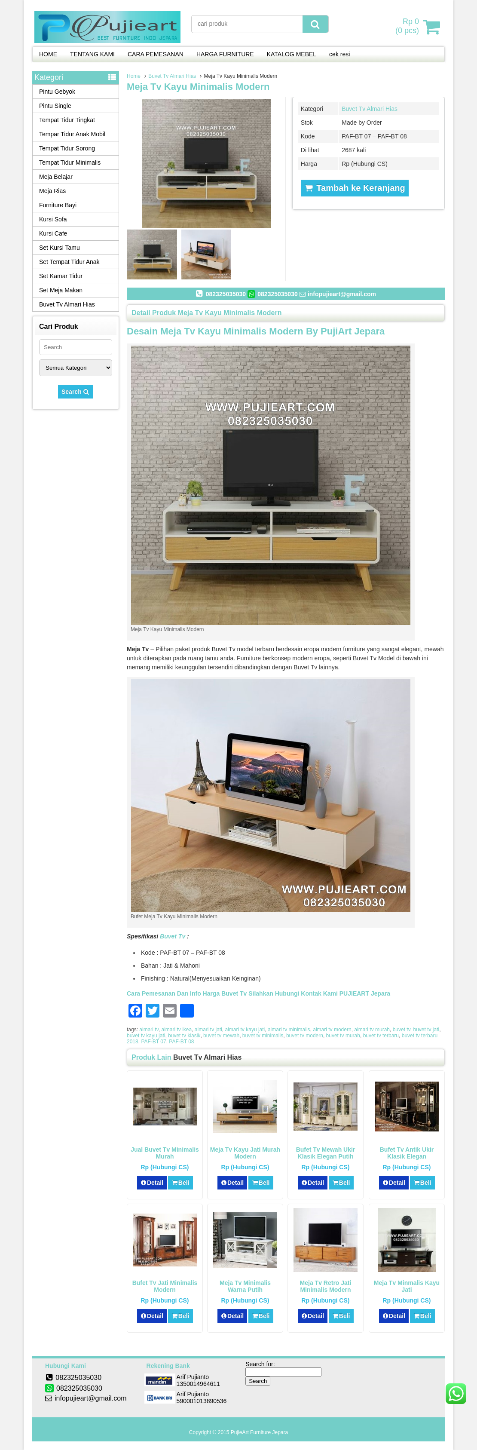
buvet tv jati (426, 1030)
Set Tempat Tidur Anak (69, 261)
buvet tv (401, 1030)
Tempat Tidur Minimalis (70, 162)
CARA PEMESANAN (155, 54)
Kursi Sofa (53, 219)
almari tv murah (372, 1030)
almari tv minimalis (289, 1030)
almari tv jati (208, 1030)
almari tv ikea (176, 1030)
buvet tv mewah (221, 1036)
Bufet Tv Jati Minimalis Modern (165, 1286)
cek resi (339, 54)
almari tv (148, 1030)
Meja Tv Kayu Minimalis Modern (198, 86)
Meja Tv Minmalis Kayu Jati (407, 1286)
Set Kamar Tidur (61, 276)
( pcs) (408, 26)
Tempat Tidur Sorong (67, 148)
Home (134, 76)
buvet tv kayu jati (146, 1036)
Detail (152, 1182)
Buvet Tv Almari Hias (172, 76)
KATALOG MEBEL (291, 54)
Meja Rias (52, 190)
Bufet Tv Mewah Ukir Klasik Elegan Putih (325, 1153)
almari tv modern (332, 1030)
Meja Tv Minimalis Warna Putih (245, 1286)
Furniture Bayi (57, 205)
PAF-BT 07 (153, 1042)
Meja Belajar (56, 176)
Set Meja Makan (61, 290)
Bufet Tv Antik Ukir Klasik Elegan (407, 1153)
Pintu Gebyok (57, 91)
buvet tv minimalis (262, 1036)
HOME (48, 54)
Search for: (260, 1364)
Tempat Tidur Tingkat (67, 119)
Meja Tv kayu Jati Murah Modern (245, 1153)
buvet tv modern (304, 1036)
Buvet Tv (172, 936)
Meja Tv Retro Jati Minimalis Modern (326, 1286)
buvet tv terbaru (381, 1036)
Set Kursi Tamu (59, 247)
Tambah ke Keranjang (355, 188)
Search (75, 391)
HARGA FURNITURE (225, 54)
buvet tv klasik (184, 1036)
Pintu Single (55, 105)
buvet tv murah (343, 1036)
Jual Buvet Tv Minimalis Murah (165, 1153)
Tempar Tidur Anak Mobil (72, 134)
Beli (180, 1182)
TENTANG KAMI (92, 54)
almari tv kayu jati (245, 1030)
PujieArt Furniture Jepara (259, 1432)
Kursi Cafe (53, 233)
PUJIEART (354, 993)
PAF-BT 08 (181, 1042)
